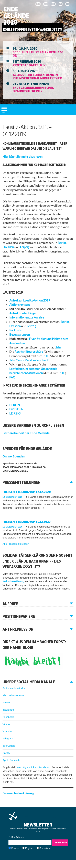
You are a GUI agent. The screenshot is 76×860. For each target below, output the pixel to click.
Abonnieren (61, 842)
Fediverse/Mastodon (14, 688)
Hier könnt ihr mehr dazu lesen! (23, 156)
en (46, 4)
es (68, 4)
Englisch (29, 848)
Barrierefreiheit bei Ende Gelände (26, 433)
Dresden (8, 247)
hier (58, 347)
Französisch (45, 848)
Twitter (6, 702)
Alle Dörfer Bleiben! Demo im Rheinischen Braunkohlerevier (37, 76)
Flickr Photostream (13, 695)
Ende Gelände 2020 (16, 16)
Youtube (7, 731)
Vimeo (6, 724)
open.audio (9, 745)
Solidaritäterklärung (14, 581)
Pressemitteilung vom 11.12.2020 (27, 521)
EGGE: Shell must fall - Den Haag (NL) (38, 53)
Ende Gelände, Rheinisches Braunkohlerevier (33, 89)
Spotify (6, 753)
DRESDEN (16, 409)
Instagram (8, 709)
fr (53, 4)
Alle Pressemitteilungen (16, 543)
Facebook (8, 716)
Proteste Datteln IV (29, 65)
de (38, 4)
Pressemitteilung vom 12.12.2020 (27, 492)
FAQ (12, 377)
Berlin (62, 243)
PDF (46, 356)
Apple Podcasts (11, 760)
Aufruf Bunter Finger (23, 313)
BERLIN (14, 405)
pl (60, 4)
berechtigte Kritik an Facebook (33, 767)
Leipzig (25, 247)
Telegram (8, 738)
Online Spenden (14, 456)
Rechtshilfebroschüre (29, 351)
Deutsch (15, 848)
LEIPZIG (14, 413)
